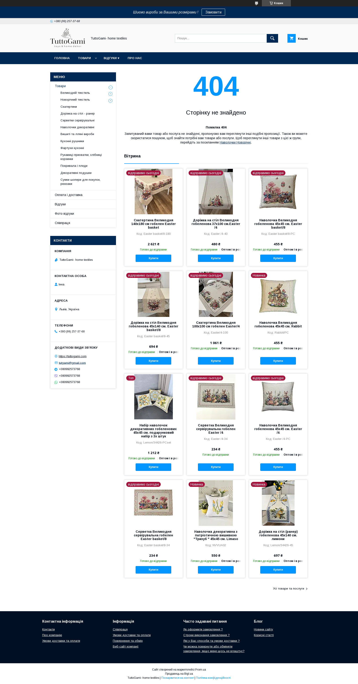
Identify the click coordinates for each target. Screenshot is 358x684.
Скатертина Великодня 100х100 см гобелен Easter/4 (216, 324)
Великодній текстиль (75, 92)
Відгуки (60, 204)
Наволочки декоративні (77, 127)
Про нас (135, 58)
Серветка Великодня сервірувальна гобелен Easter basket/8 (153, 535)
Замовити (213, 12)
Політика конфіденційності (213, 677)
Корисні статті (264, 635)
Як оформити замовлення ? (203, 629)
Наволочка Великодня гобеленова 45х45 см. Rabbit (278, 324)
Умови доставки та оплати (61, 640)
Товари (84, 58)
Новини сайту (263, 629)
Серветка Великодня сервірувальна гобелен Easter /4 (215, 428)
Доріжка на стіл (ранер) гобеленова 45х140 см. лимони (278, 535)
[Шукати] (272, 38)
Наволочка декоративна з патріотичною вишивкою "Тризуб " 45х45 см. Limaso (216, 535)
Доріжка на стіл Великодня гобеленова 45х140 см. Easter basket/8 (153, 326)
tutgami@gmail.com (72, 362)
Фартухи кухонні (72, 148)
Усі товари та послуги (288, 588)
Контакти (48, 629)
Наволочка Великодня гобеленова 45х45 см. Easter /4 (278, 428)
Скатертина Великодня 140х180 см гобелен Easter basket (153, 223)
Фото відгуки (64, 213)
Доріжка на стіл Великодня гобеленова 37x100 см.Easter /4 (216, 223)
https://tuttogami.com (73, 356)
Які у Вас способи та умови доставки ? (211, 640)
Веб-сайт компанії (126, 646)
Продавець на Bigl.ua (179, 673)
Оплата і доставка (68, 195)
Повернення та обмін (128, 640)
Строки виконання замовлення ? (206, 635)
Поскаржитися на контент (177, 677)
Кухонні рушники (72, 141)
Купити (153, 258)
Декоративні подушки (76, 173)
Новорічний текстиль (75, 99)
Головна (62, 58)
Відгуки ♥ (111, 58)
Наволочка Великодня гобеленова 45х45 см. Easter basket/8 (278, 223)
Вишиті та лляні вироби (77, 134)
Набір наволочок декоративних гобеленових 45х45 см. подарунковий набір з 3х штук (153, 430)
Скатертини (69, 106)
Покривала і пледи (74, 165)
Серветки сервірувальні (78, 120)
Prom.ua (200, 669)
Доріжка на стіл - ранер (78, 113)
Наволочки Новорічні (235, 142)
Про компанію (52, 635)
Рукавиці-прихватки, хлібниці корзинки (81, 157)
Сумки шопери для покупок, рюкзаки (80, 181)
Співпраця (62, 223)
